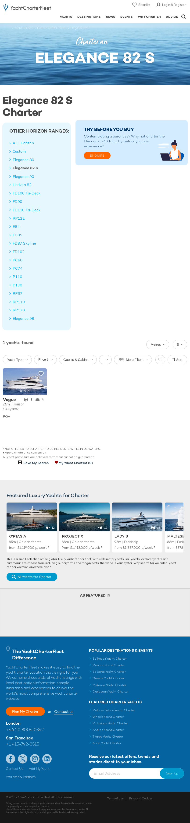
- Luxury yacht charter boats (27, 8)
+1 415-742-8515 (22, 744)
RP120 (19, 310)
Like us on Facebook (10, 758)
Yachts (66, 17)
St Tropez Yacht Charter (110, 659)
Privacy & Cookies (140, 798)
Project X (72, 536)
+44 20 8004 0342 (25, 729)
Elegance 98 (23, 318)
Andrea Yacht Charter (108, 730)
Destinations (89, 17)
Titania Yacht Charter (108, 737)
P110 (17, 276)
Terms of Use (115, 798)
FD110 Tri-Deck (26, 210)
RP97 (17, 293)
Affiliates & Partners (21, 777)
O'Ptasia (17, 536)
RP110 (19, 301)
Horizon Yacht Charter (51, 28)
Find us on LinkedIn (47, 758)
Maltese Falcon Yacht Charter (114, 710)
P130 (17, 285)
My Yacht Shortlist (76, 463)
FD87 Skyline (24, 243)
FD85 (17, 234)
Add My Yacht (39, 769)
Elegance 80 (23, 159)
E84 (16, 226)
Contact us (69, 711)
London (13, 723)
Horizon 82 (22, 184)
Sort (179, 360)
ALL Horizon (23, 143)
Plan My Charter (28, 711)
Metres (156, 344)
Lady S (121, 536)
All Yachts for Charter (34, 577)
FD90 (17, 201)
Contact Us (14, 769)
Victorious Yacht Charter (110, 723)
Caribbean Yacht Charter (111, 691)
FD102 (19, 251)
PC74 (17, 268)
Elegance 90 (23, 176)
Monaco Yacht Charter (109, 665)
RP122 (19, 218)
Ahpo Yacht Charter (107, 743)
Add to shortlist (41, 373)
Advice (172, 17)
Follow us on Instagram (34, 758)
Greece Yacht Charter (108, 678)
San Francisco (19, 738)
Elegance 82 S (25, 168)
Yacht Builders (23, 28)
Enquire (97, 156)
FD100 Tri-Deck (26, 193)
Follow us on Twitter (22, 758)
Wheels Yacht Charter (108, 717)
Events (126, 17)
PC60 (17, 260)
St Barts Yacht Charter (109, 672)
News (110, 17)
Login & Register (174, 5)
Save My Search (36, 463)
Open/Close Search (183, 16)
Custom (19, 151)
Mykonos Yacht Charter (109, 685)
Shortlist (144, 5)
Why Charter (149, 17)
